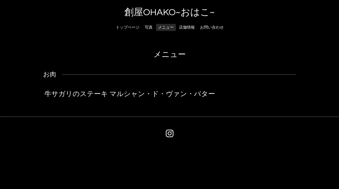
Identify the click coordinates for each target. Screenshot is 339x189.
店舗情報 (187, 27)
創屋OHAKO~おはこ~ (169, 12)
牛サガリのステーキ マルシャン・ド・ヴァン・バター (129, 94)
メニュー (166, 27)
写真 (149, 27)
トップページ (127, 27)
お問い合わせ (212, 27)
